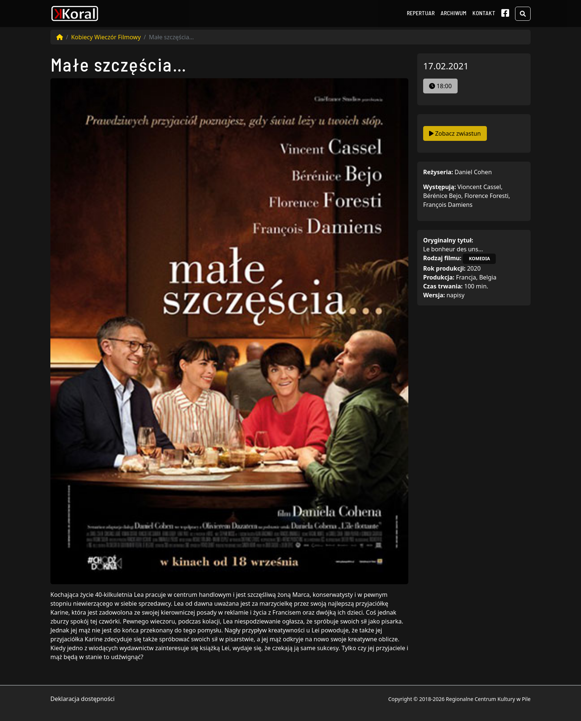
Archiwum (454, 12)
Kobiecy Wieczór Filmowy (106, 37)
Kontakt (483, 12)
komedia (479, 258)
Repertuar (421, 12)
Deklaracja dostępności (82, 699)
